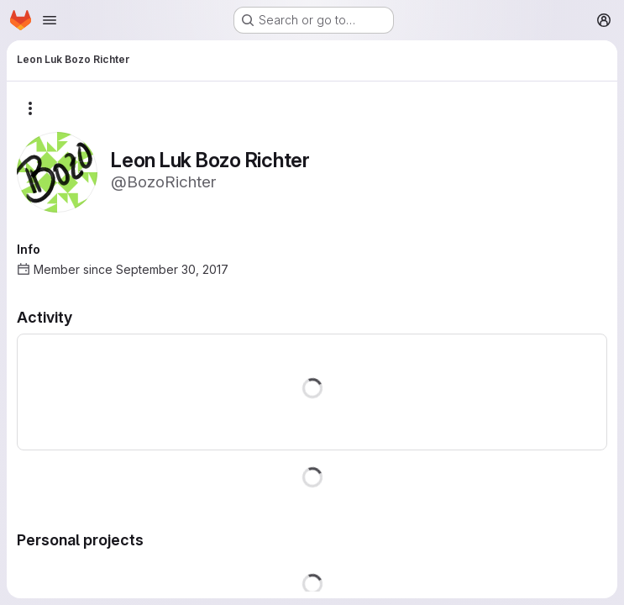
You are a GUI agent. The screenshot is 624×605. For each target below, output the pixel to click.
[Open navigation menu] (49, 20)
